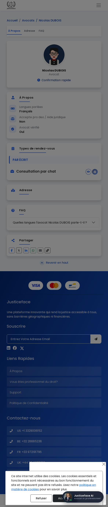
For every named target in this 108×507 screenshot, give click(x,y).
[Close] (104, 464)
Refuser (41, 498)
